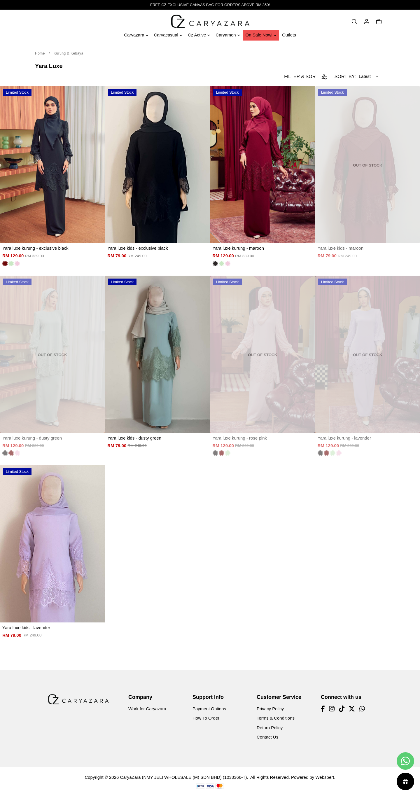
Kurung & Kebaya (68, 53)
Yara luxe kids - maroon (340, 248)
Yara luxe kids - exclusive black (137, 248)
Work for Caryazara (147, 708)
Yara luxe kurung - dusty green (32, 437)
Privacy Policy (270, 708)
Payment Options (209, 708)
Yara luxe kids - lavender (26, 627)
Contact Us (267, 736)
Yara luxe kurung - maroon (238, 248)
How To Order (205, 717)
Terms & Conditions (276, 717)
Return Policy (270, 727)
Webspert (324, 777)
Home (40, 53)
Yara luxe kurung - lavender (344, 437)
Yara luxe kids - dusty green (134, 437)
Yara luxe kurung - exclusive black (35, 248)
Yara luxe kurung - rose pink (240, 437)
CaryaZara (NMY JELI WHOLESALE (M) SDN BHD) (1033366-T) (183, 777)
